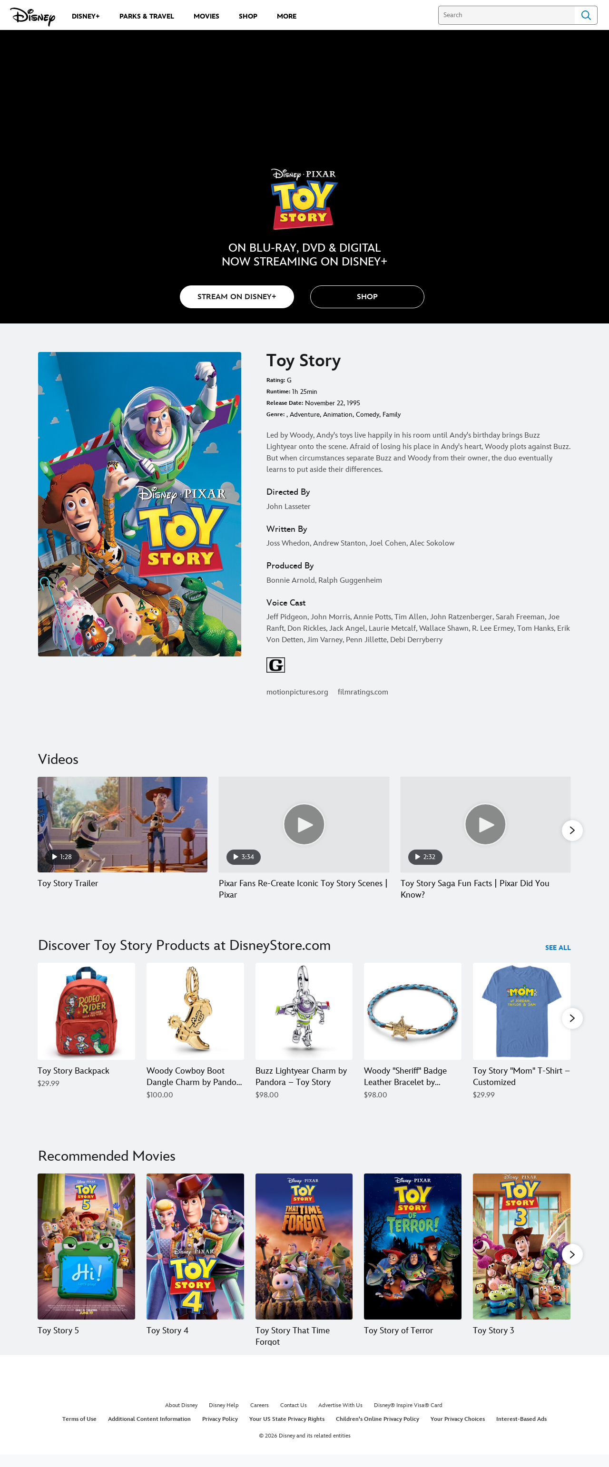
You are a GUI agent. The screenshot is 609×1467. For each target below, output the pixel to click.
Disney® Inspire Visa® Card (408, 1416)
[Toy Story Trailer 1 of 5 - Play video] (122, 824)
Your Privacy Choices (458, 1430)
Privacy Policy (220, 1430)
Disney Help (224, 1416)
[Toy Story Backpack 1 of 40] (86, 1012)
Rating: (275, 380)
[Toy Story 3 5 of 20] (521, 1246)
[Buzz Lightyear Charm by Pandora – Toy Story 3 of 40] (304, 1012)
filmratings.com (363, 692)
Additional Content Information (149, 1430)
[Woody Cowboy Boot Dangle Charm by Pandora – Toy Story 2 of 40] (195, 1012)
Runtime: (278, 391)
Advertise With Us (340, 1416)
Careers (259, 1416)
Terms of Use (79, 1430)
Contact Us (293, 1416)
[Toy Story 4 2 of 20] (195, 1246)
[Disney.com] (32, 17)
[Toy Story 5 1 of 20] (86, 1246)
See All (558, 948)
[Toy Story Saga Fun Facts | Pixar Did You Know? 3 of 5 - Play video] (485, 824)
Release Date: (284, 403)
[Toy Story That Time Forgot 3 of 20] (304, 1246)
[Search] (506, 15)
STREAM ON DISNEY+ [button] (236, 297)
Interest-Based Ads (521, 1430)
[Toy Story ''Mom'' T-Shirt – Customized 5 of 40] (521, 1012)
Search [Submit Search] (586, 15)
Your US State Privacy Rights (286, 1430)
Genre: (275, 414)
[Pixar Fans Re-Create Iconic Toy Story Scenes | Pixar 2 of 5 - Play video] (304, 824)
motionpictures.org (297, 692)
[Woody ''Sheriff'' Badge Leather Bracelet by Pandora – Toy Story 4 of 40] (413, 1012)
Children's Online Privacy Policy (377, 1430)
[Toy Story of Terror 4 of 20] (413, 1246)
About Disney (181, 1416)
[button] (367, 296)
